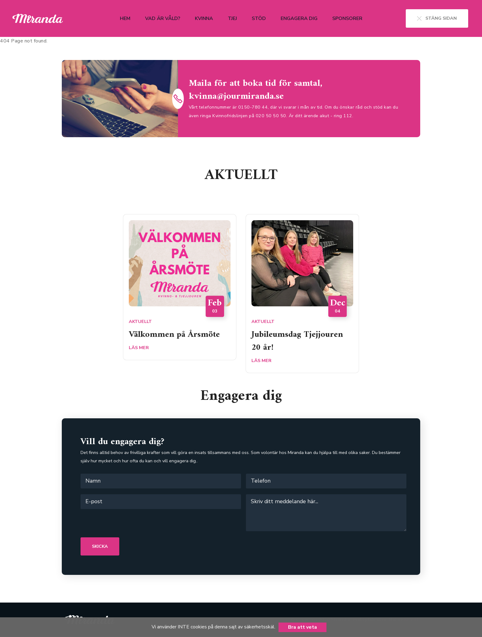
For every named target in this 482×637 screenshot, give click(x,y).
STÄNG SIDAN (437, 18)
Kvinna (204, 18)
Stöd (259, 18)
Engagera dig (299, 18)
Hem (125, 18)
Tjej (232, 18)
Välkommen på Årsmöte (177, 334)
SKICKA (100, 546)
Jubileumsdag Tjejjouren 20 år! (300, 340)
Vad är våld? (162, 18)
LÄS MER (138, 347)
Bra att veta (302, 627)
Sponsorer (347, 18)
